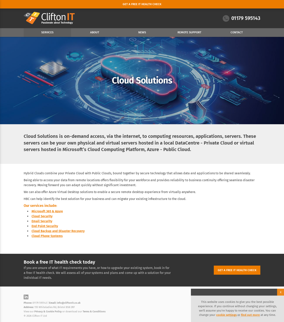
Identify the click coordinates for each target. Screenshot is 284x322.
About (94, 32)
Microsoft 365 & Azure (47, 211)
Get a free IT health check (237, 270)
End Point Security (45, 226)
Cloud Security (42, 216)
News (142, 32)
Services (47, 32)
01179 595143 (241, 18)
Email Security (42, 221)
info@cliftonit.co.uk (68, 302)
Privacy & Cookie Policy (48, 311)
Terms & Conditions (94, 311)
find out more (250, 315)
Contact (237, 32)
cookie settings (226, 315)
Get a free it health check (142, 4)
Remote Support (189, 32)
